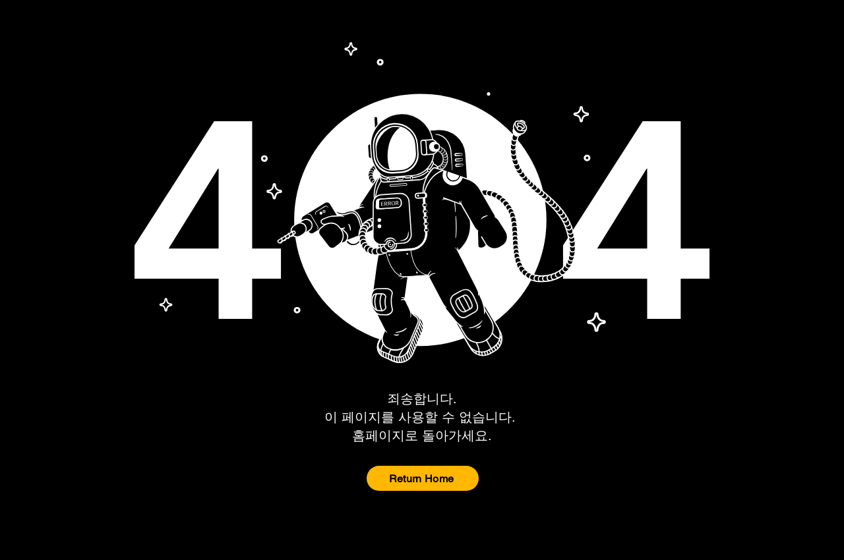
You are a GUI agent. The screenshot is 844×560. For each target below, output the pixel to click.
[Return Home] (423, 478)
